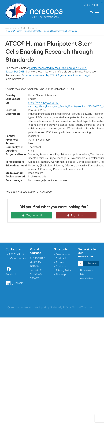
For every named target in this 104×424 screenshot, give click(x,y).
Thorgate (86, 307)
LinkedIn (18, 282)
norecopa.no (11, 28)
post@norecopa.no (16, 258)
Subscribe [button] (91, 263)
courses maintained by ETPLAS (41, 75)
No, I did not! (77, 215)
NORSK (87, 5)
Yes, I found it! (33, 215)
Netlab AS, (56, 307)
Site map (61, 274)
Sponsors (61, 262)
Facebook (11, 274)
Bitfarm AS (69, 307)
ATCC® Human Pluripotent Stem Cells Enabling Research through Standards (42, 31)
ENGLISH (95, 5)
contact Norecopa (75, 75)
